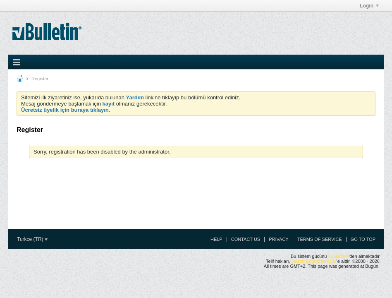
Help (216, 239)
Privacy (278, 239)
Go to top (363, 239)
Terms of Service (319, 239)
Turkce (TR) (32, 239)
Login (369, 6)
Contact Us (246, 239)
